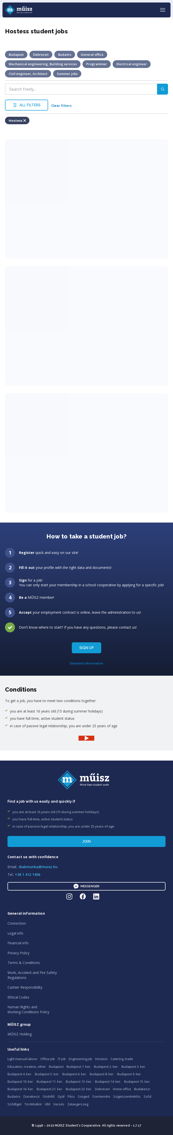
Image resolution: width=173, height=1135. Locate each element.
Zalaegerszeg (77, 1104)
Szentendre (101, 1096)
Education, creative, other (26, 1066)
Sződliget (14, 1104)
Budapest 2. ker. (106, 1066)
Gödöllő (49, 1096)
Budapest (56, 1066)
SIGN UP (86, 648)
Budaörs (13, 1096)
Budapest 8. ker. (102, 1074)
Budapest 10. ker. (20, 1081)
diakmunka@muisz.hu (38, 866)
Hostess (101, 1059)
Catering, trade (122, 1059)
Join (86, 841)
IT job (62, 1059)
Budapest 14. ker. (108, 1081)
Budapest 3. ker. (133, 1066)
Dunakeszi (31, 1096)
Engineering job (80, 1059)
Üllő (47, 1104)
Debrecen (102, 1089)
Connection (16, 923)
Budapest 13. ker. (79, 1081)
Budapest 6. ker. (74, 1074)
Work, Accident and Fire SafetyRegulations (32, 975)
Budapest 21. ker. (50, 1089)
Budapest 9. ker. (129, 1074)
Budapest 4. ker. (19, 1074)
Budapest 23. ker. (79, 1089)
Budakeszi (142, 1089)
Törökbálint (33, 1104)
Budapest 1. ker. (79, 1066)
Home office (122, 1089)
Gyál (61, 1096)
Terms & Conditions (23, 962)
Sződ (147, 1096)
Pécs (71, 1096)
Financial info (18, 943)
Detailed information (86, 663)
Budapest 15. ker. (137, 1081)
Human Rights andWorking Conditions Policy (28, 1009)
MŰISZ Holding (19, 1034)
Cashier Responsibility (24, 987)
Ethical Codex (18, 997)
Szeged (83, 1096)
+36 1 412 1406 (27, 874)
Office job (47, 1059)
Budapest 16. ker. (20, 1089)
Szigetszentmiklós (127, 1096)
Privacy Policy (18, 953)
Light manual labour (22, 1059)
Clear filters (61, 106)
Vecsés (58, 1104)
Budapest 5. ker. (47, 1074)
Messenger (86, 886)
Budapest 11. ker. (50, 1081)
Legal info (15, 933)
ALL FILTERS (26, 105)
